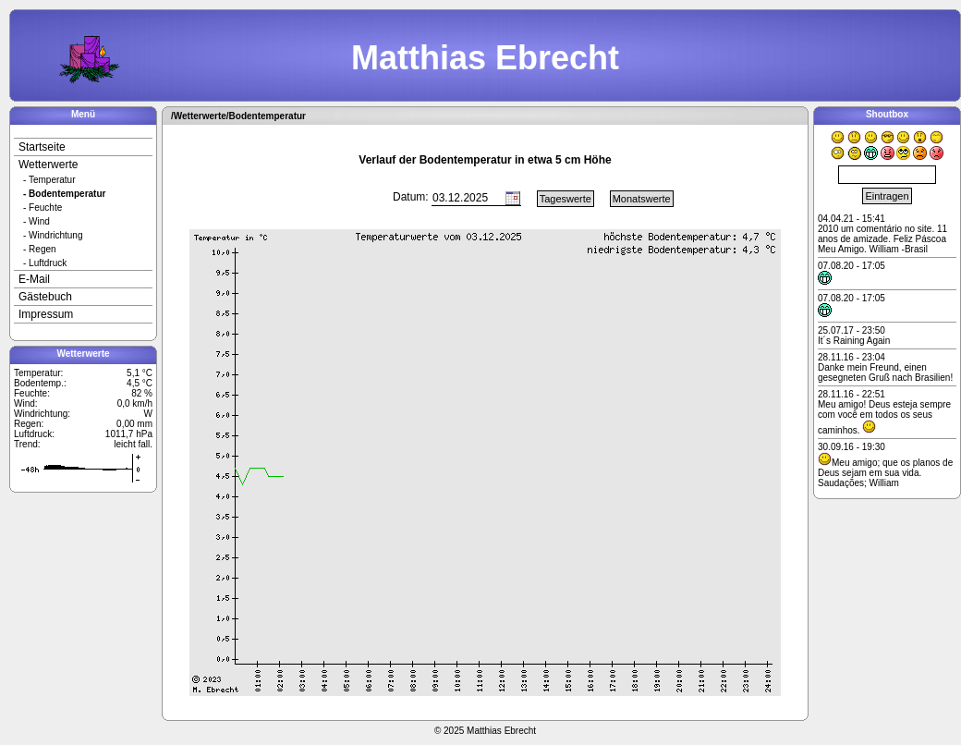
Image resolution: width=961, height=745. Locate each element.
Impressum (45, 314)
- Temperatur (49, 180)
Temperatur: (38, 373)
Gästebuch (45, 296)
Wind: (26, 403)
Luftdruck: (34, 434)
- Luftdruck (45, 263)
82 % (141, 393)
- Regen (39, 249)
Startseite (42, 146)
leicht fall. (133, 444)
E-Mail (34, 279)
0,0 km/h (134, 403)
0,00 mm (134, 424)
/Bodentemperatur (266, 116)
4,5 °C (139, 383)
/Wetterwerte (198, 116)
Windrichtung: (42, 414)
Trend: (27, 444)
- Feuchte (42, 207)
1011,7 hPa (128, 434)
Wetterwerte (48, 164)
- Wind (36, 221)
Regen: (28, 424)
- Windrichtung (52, 235)
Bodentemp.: (40, 383)
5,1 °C (139, 373)
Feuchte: (32, 393)
